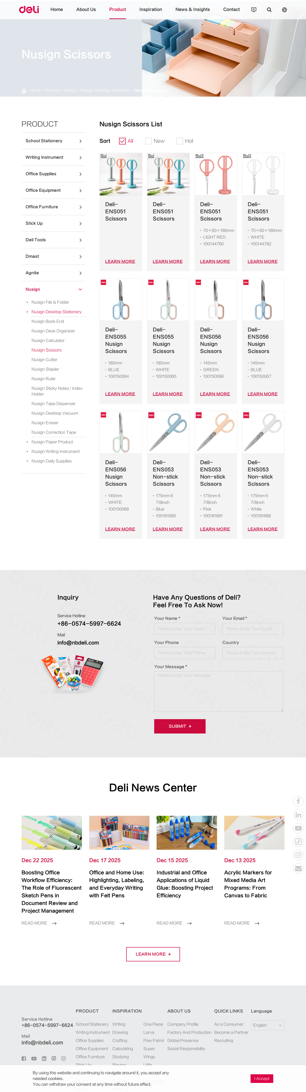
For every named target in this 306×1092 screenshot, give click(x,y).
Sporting (117, 1030)
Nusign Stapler (43, 369)
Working (117, 1046)
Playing (116, 1022)
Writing (116, 981)
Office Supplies (55, 174)
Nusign (62, 90)
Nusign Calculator (46, 340)
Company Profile (184, 981)
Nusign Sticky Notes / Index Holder (53, 391)
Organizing (119, 1054)
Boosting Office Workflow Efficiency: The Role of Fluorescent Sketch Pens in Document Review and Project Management (51, 853)
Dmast (55, 256)
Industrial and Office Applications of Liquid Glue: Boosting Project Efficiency (184, 845)
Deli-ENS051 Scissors (118, 208)
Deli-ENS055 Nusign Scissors (120, 326)
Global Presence (183, 997)
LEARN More (117, 254)
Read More (37, 880)
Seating (116, 1038)
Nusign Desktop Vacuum (51, 413)
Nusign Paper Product (44, 442)
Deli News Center (153, 752)
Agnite (55, 273)
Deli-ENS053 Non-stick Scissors (166, 448)
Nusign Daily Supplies (45, 461)
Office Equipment (55, 190)
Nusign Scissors (127, 90)
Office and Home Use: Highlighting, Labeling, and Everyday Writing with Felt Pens (115, 849)
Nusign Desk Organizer (50, 331)
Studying (118, 1014)
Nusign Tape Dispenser (49, 404)
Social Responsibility (187, 1006)
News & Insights (186, 13)
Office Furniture (55, 207)
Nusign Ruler (42, 379)
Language (258, 968)
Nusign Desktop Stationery (91, 90)
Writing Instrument (55, 157)
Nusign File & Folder (44, 302)
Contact (220, 13)
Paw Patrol (150, 997)
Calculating (119, 1006)
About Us (95, 13)
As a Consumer (228, 981)
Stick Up (55, 223)
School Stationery (55, 141)
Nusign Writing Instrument (48, 451)
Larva (146, 989)
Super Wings (151, 1006)
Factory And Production (189, 989)
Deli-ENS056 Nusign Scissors (215, 326)
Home (69, 13)
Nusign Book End (45, 321)
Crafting (117, 997)
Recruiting (224, 997)
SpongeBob (151, 1022)
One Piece (149, 981)
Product (122, 13)
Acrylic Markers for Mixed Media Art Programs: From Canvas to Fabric (250, 845)
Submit (178, 691)
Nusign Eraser (42, 423)
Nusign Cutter (42, 360)
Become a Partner (229, 989)
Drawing (117, 989)
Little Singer (151, 1014)
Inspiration (151, 13)
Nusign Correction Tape (50, 432)
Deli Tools (55, 240)
